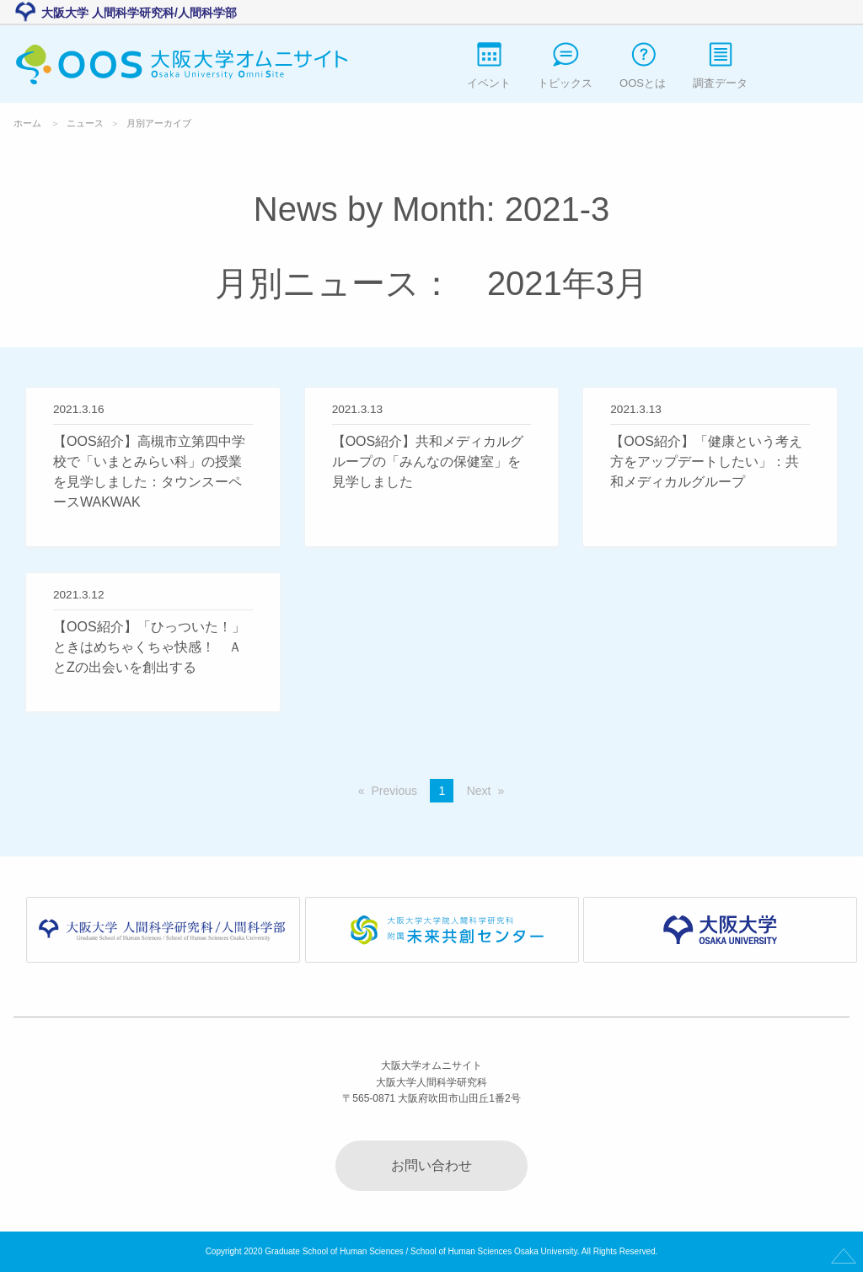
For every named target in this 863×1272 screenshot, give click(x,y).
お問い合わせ (431, 1165)
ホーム (27, 123)
